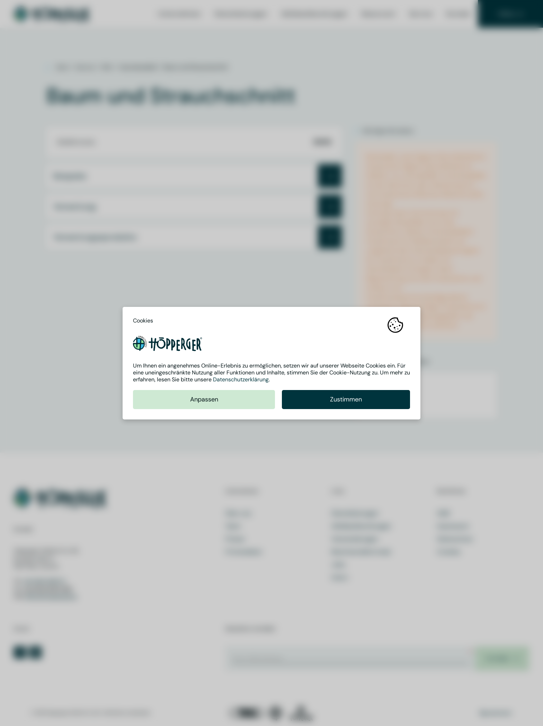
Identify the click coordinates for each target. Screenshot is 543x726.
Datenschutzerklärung (241, 379)
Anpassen (204, 399)
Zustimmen (346, 399)
